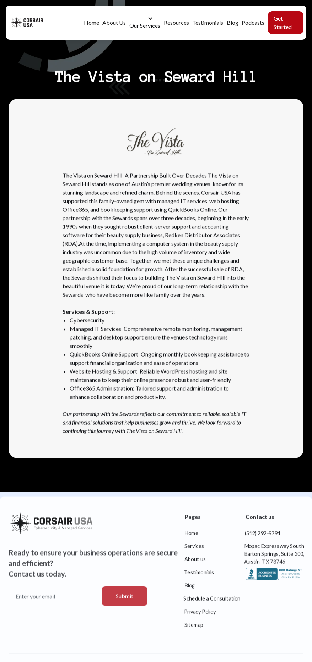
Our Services (144, 25)
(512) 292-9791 (263, 537)
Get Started (283, 22)
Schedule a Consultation (212, 602)
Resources (176, 22)
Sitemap (194, 628)
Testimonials (207, 22)
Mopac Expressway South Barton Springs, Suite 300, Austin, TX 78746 (274, 557)
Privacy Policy (200, 615)
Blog (232, 22)
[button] (144, 22)
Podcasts (253, 22)
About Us (114, 22)
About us (195, 562)
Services (194, 549)
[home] (32, 23)
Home (91, 22)
